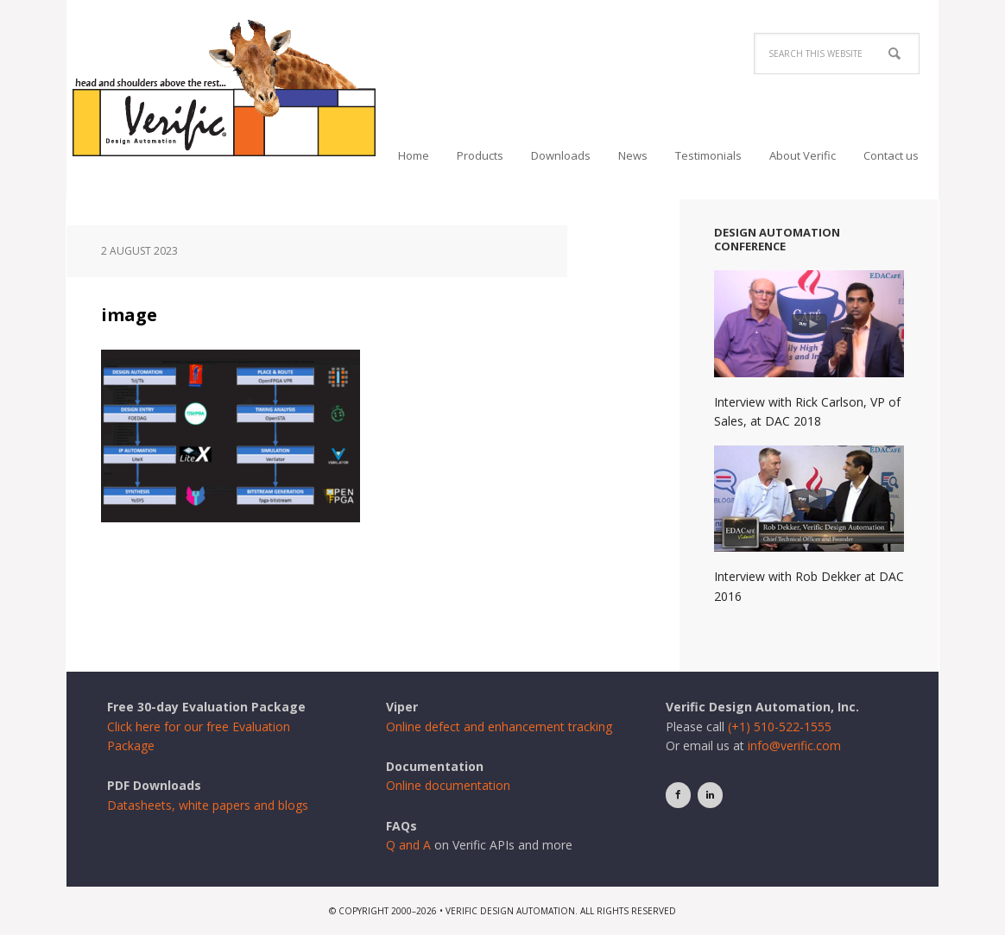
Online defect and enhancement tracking (499, 726)
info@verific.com (794, 745)
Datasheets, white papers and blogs (207, 805)
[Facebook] (678, 794)
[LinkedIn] (710, 794)
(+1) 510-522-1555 (779, 726)
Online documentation (448, 785)
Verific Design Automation (224, 88)
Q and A (408, 845)
